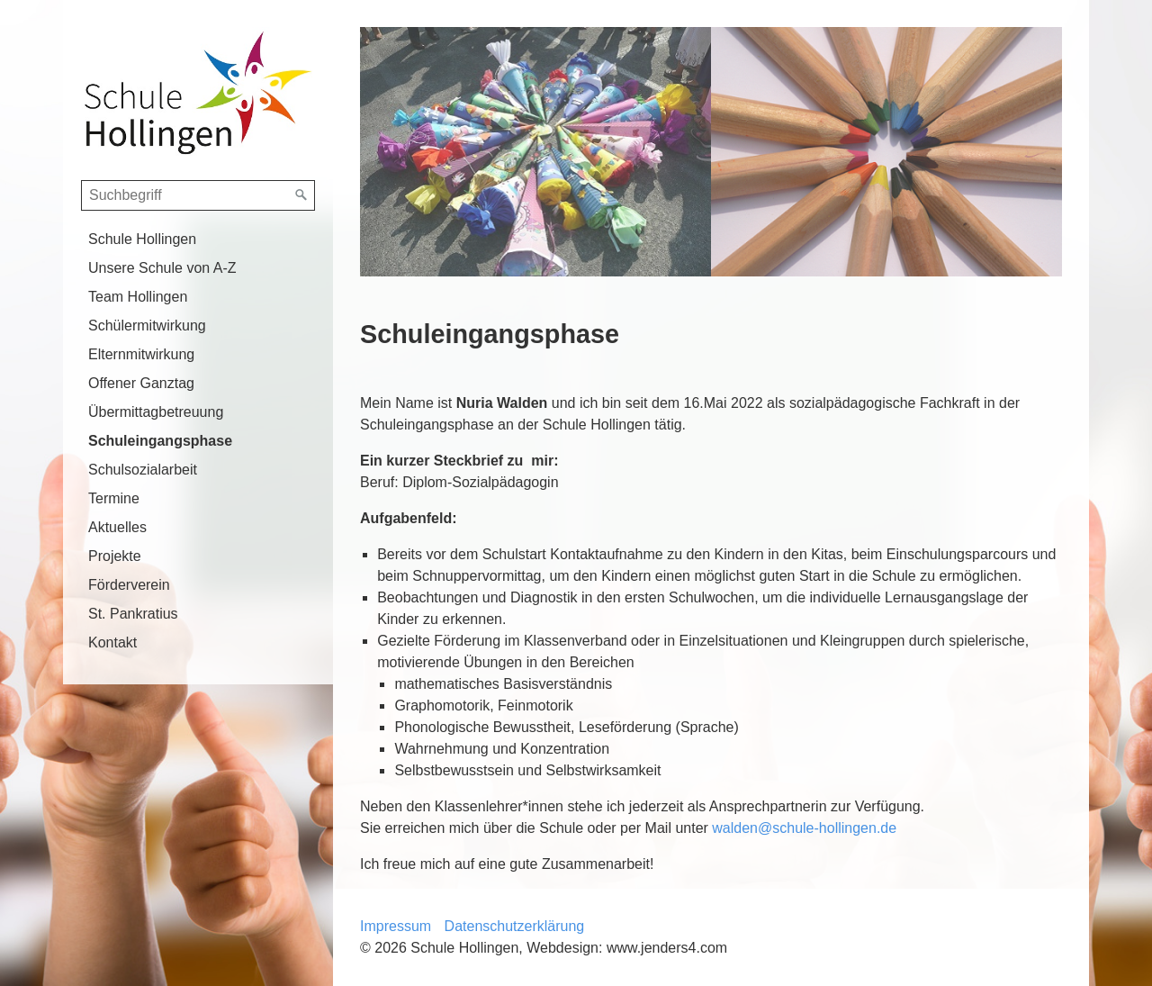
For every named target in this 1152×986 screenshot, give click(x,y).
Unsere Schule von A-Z (162, 268)
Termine (114, 498)
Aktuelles (117, 527)
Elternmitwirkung (141, 354)
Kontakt (112, 642)
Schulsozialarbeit (142, 469)
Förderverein (129, 585)
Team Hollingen (137, 296)
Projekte (114, 556)
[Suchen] (301, 195)
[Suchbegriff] (198, 195)
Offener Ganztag (141, 383)
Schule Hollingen (142, 239)
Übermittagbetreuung (155, 412)
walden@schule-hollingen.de (804, 828)
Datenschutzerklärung (515, 926)
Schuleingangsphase (160, 440)
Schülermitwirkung (147, 325)
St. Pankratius (133, 613)
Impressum (395, 926)
